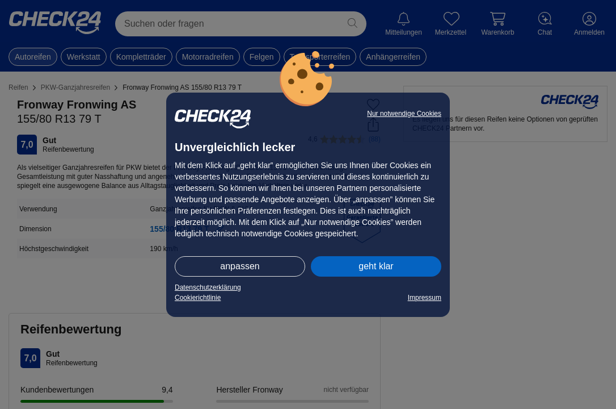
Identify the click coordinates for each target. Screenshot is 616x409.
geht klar (375, 266)
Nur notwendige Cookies (404, 114)
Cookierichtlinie (198, 298)
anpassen (239, 266)
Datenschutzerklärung (208, 287)
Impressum (424, 298)
